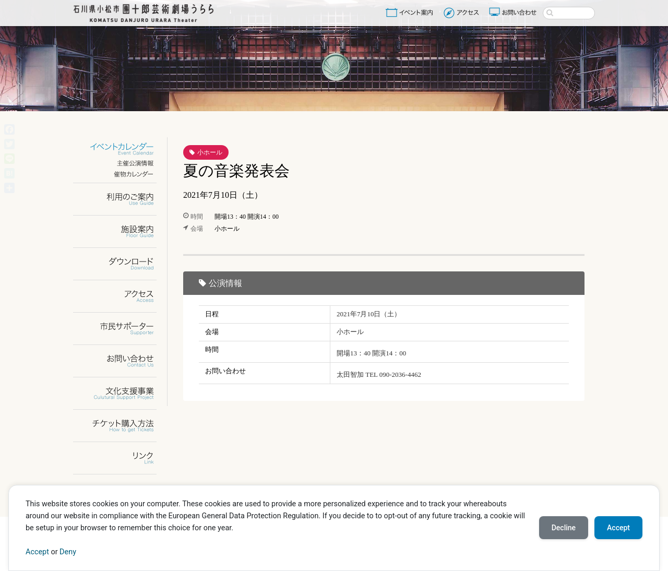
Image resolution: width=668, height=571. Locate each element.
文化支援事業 (121, 393)
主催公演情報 (121, 163)
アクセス (462, 12)
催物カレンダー (121, 174)
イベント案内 (411, 12)
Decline (564, 528)
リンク (121, 458)
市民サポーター (121, 328)
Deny (67, 552)
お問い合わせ (514, 12)
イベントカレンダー (121, 149)
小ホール (209, 152)
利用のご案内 (121, 199)
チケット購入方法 (121, 425)
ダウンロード (121, 263)
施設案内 (121, 231)
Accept (37, 552)
